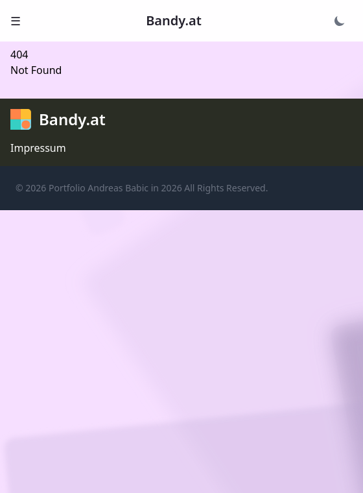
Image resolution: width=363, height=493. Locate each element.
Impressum (38, 148)
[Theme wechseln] (340, 21)
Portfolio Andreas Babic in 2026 (115, 188)
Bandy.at (174, 20)
